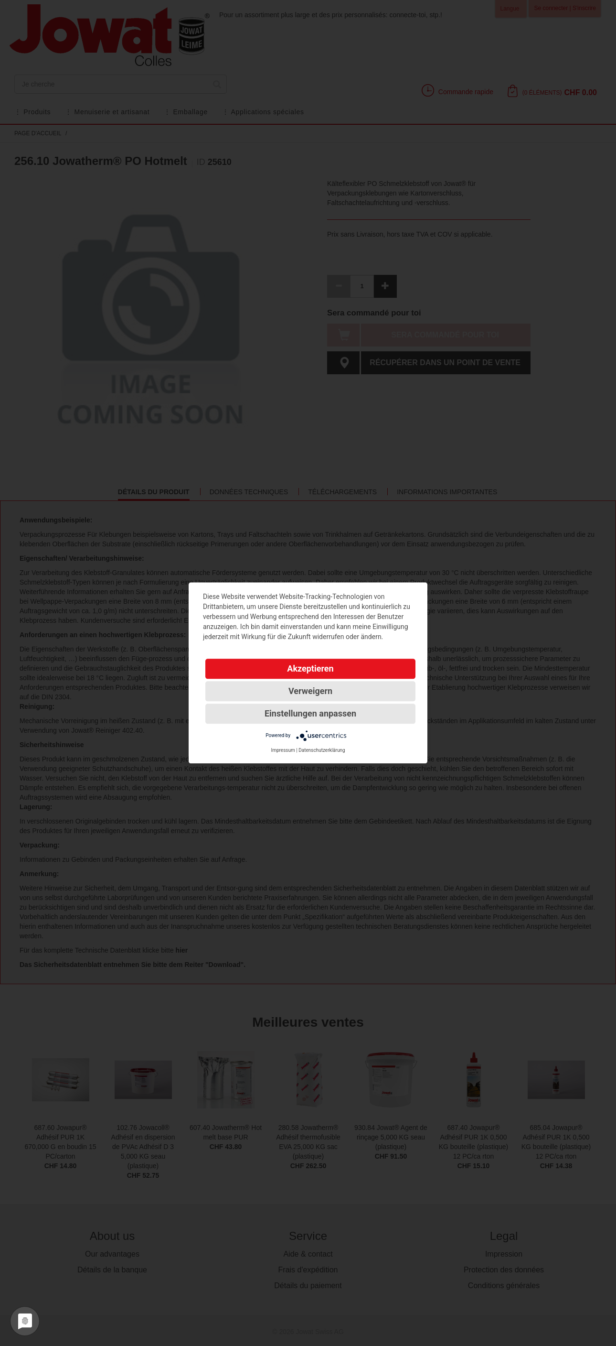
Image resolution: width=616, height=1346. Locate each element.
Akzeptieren (310, 668)
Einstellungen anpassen (310, 713)
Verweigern (310, 691)
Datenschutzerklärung (321, 750)
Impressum (283, 750)
